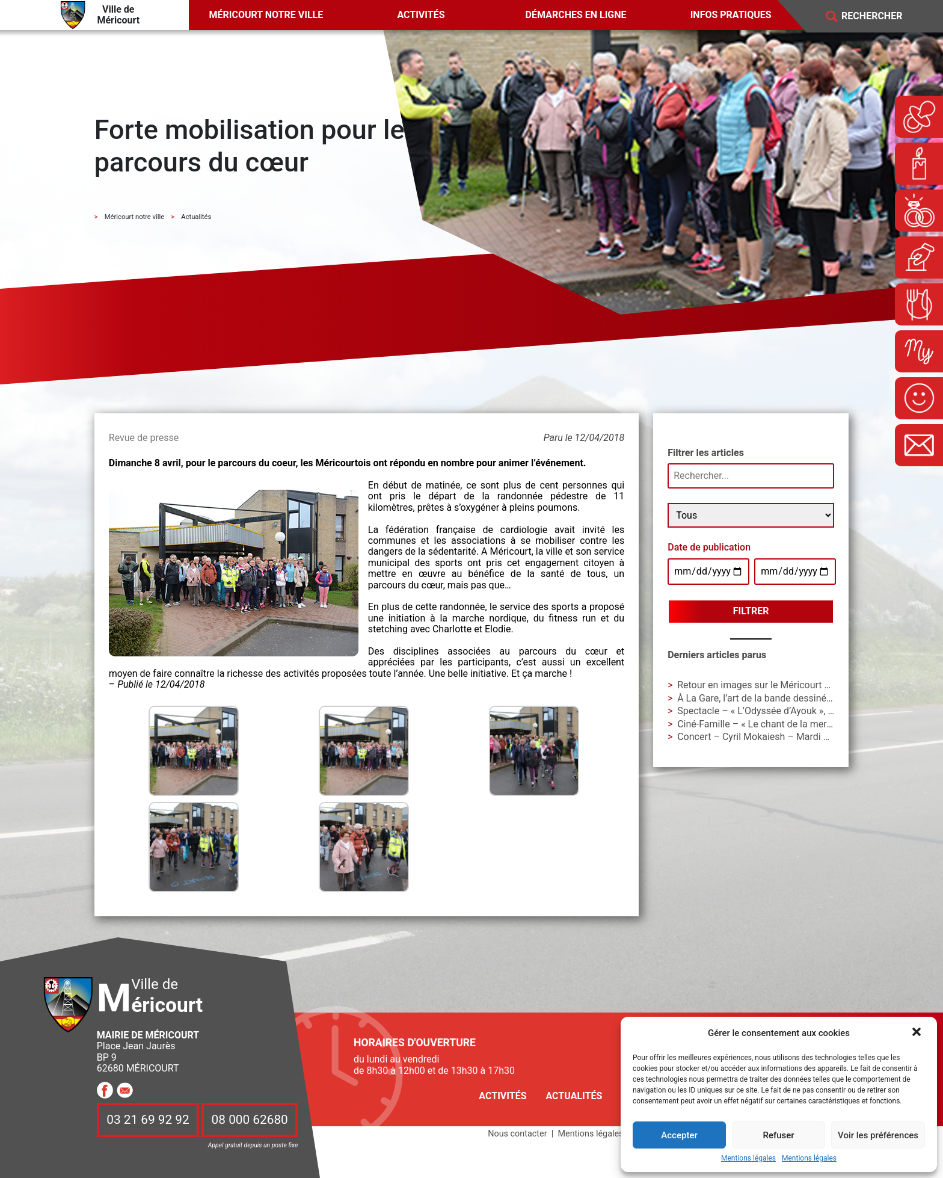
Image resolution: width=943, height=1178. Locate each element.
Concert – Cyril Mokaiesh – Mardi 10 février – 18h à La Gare (805, 736)
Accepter (679, 1135)
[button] (918, 1033)
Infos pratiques (731, 14)
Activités (420, 14)
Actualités (573, 1096)
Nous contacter (517, 1134)
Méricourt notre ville (266, 14)
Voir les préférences (878, 1135)
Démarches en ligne (576, 14)
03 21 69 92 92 (147, 1119)
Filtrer (751, 611)
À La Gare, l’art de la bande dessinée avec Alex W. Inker (794, 698)
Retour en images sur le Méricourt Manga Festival (783, 685)
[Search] (880, 16)
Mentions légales (748, 1158)
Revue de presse (144, 437)
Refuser (778, 1135)
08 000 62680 (250, 1119)
